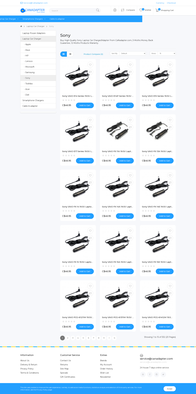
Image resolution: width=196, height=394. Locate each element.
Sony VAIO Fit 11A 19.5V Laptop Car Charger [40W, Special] (132, 151)
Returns (64, 364)
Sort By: (115, 53)
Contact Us (65, 360)
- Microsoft (28, 67)
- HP (26, 55)
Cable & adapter (111, 19)
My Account (106, 364)
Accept (169, 389)
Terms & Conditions (29, 373)
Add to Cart (85, 105)
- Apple (27, 44)
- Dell (26, 95)
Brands (103, 360)
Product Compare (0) (93, 54)
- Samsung (29, 72)
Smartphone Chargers (88, 19)
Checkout (171, 3)
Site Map (64, 368)
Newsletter (105, 377)
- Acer (26, 89)
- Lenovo (28, 61)
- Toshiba (27, 83)
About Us (24, 360)
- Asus (26, 50)
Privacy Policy (27, 368)
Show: (153, 53)
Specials (64, 373)
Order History (106, 368)
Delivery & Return (28, 364)
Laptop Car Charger (62, 19)
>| (114, 338)
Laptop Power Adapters (35, 19)
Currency (160, 3)
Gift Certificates (67, 377)
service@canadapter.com (156, 357)
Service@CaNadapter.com (34, 3)
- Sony (26, 78)
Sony (52, 26)
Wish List (104, 373)
